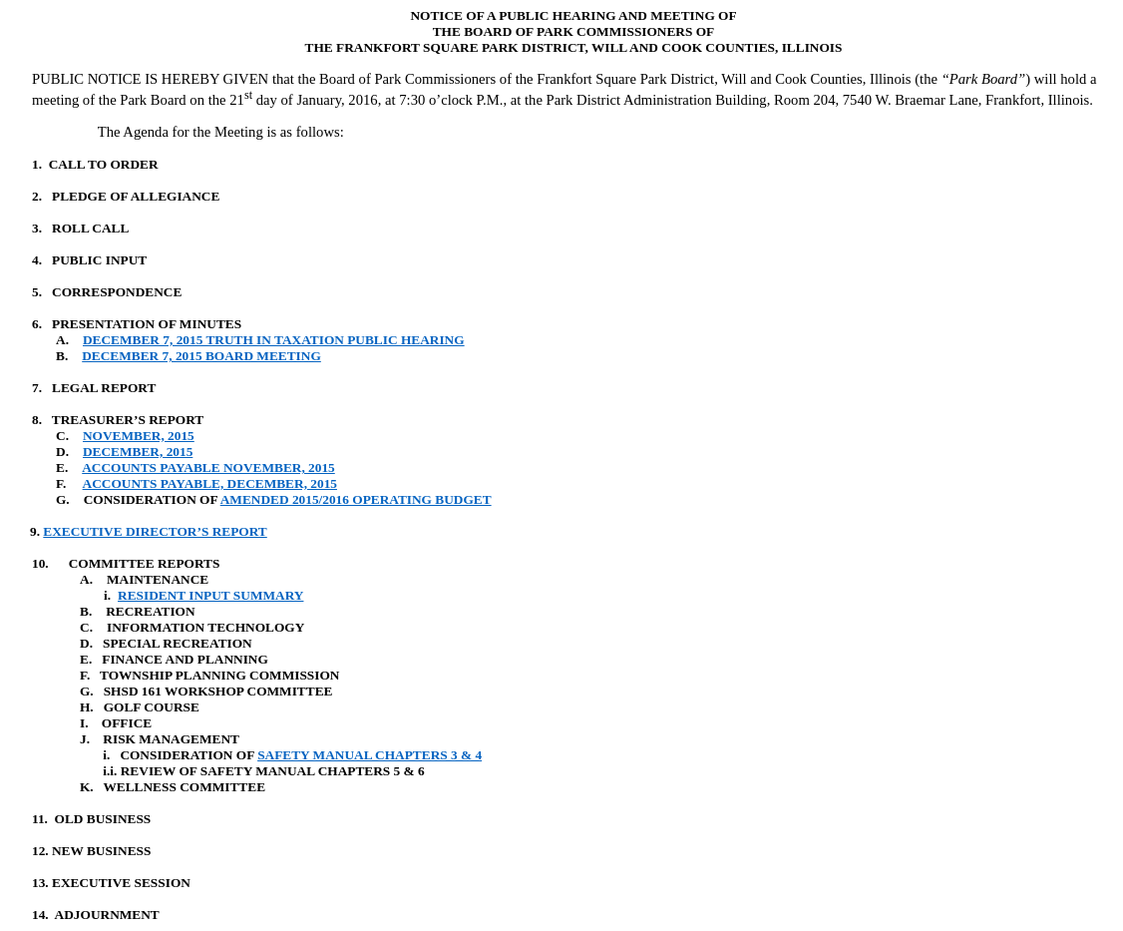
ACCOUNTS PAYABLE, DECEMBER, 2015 (210, 483)
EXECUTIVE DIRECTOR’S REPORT (154, 531)
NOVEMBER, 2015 (138, 435)
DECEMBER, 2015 (137, 451)
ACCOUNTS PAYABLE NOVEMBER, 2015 (208, 467)
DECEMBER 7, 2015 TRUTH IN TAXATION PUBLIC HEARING (274, 339)
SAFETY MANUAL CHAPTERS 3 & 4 (369, 754)
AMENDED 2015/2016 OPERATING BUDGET (356, 499)
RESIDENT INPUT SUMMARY (210, 595)
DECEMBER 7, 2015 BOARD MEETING (201, 355)
